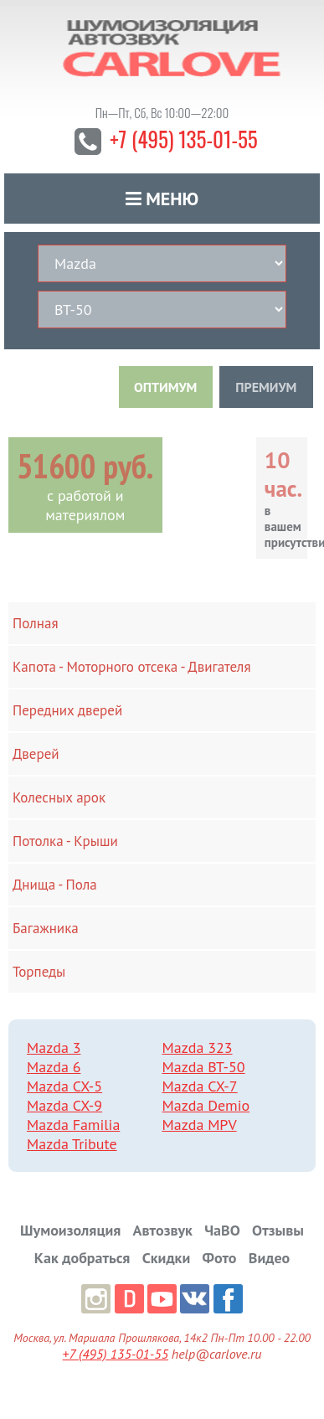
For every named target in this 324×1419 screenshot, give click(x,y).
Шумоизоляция (70, 1230)
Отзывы (278, 1230)
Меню (162, 198)
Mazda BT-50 (203, 1066)
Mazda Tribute (72, 1143)
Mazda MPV (199, 1124)
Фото (220, 1257)
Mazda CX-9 (64, 1105)
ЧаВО (222, 1230)
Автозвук (163, 1230)
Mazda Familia (73, 1124)
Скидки (166, 1257)
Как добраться (82, 1257)
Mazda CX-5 (64, 1086)
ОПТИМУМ (165, 387)
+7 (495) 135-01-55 (184, 138)
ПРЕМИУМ (265, 387)
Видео (269, 1257)
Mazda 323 (197, 1047)
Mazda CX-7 (200, 1086)
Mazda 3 (53, 1047)
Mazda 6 (53, 1066)
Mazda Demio (206, 1105)
